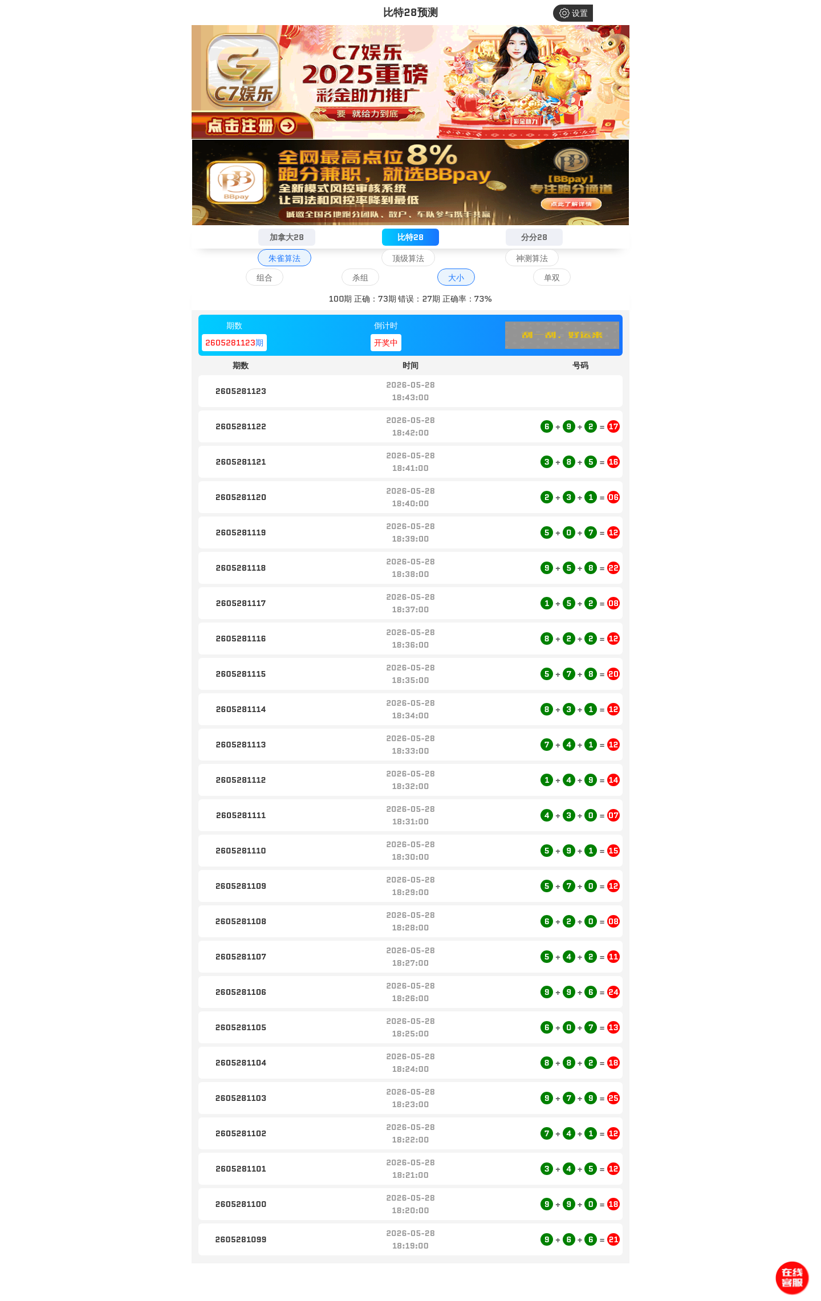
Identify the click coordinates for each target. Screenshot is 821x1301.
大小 (456, 277)
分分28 (534, 237)
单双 (552, 277)
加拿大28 (287, 237)
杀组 (360, 277)
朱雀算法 (284, 258)
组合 (265, 277)
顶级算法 (408, 258)
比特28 (410, 237)
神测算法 (532, 258)
